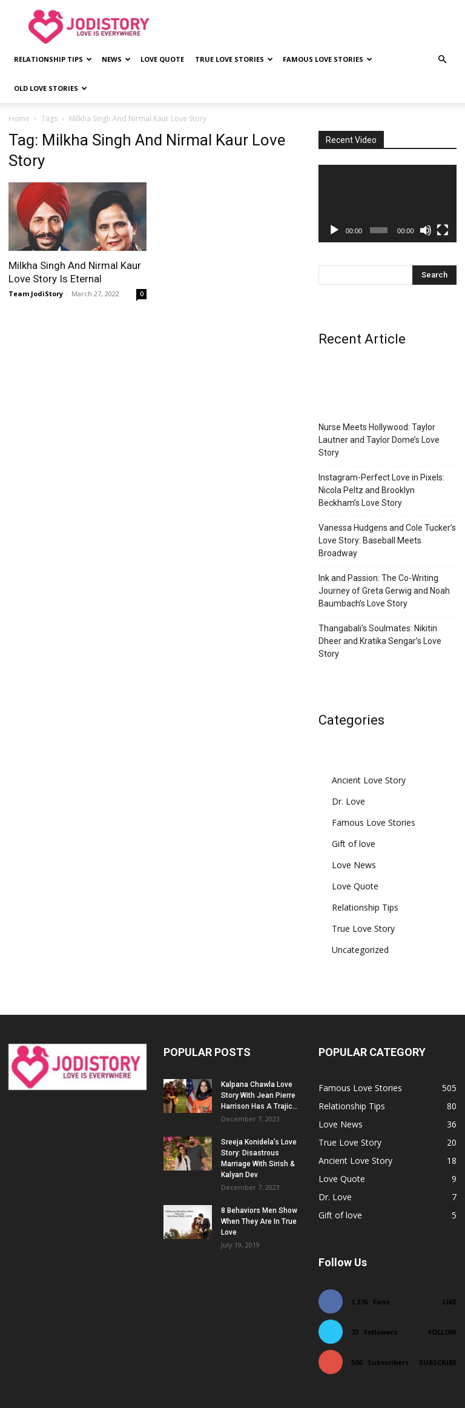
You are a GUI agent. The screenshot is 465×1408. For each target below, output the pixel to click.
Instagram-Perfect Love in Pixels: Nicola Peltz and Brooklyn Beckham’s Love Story (381, 490)
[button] (442, 59)
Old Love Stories (50, 88)
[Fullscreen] (443, 230)
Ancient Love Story (369, 780)
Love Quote (162, 59)
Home (19, 118)
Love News (354, 865)
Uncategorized (360, 949)
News (116, 59)
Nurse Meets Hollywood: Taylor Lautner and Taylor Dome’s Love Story (379, 439)
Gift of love (353, 843)
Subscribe (438, 1362)
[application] (387, 203)
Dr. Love (348, 801)
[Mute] (426, 230)
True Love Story (363, 928)
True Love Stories (234, 59)
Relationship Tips (53, 59)
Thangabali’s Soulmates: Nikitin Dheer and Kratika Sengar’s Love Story (379, 641)
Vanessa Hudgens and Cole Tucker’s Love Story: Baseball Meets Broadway (387, 540)
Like (450, 1301)
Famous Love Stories (327, 59)
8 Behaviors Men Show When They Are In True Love (259, 1221)
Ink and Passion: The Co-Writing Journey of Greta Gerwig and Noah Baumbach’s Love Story (384, 590)
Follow (442, 1332)
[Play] (334, 230)
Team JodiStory (35, 293)
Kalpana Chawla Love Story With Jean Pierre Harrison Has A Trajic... (259, 1095)
